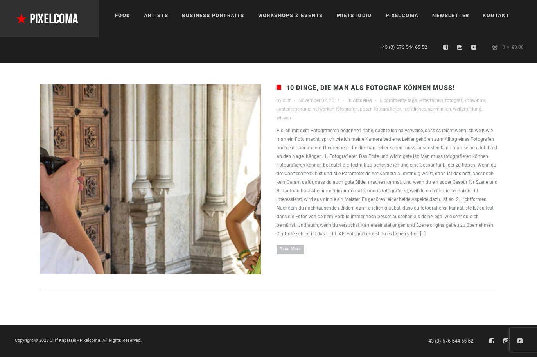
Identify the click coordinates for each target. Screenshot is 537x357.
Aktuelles (362, 100)
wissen (284, 117)
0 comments (393, 100)
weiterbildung (467, 109)
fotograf (453, 100)
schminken (439, 109)
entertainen (431, 100)
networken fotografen (335, 109)
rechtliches (414, 109)
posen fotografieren (380, 109)
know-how (474, 100)
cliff (287, 100)
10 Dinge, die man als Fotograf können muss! (370, 87)
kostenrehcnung (294, 109)
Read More (290, 248)
